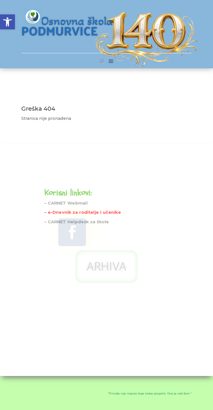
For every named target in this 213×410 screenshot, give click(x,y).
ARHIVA (106, 231)
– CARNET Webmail (66, 184)
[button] (7, 21)
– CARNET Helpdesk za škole (76, 203)
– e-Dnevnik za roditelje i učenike (82, 194)
